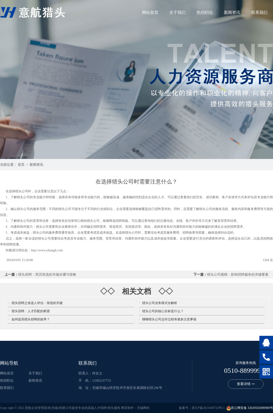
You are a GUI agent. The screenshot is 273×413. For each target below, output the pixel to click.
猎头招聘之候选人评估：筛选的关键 (37, 303)
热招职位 (205, 12)
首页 (21, 164)
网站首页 (150, 12)
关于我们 (177, 12)
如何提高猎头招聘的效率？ (31, 319)
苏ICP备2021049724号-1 (208, 408)
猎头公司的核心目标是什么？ (163, 311)
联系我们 (259, 12)
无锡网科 (143, 408)
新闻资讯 (232, 12)
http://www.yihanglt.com (47, 250)
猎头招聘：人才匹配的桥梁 (31, 311)
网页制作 (127, 408)
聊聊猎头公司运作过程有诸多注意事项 (169, 319)
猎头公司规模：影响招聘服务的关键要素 (237, 274)
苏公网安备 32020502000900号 (249, 408)
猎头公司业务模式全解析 (159, 303)
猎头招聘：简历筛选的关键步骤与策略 (47, 274)
